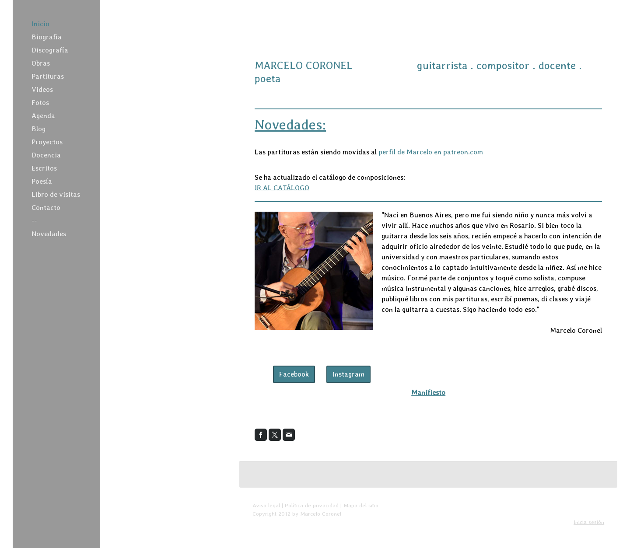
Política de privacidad (312, 505)
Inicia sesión (589, 522)
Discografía (50, 50)
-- (34, 220)
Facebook (294, 374)
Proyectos (47, 142)
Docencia (46, 155)
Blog (39, 129)
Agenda (43, 116)
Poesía (42, 181)
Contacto (46, 207)
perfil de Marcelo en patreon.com (430, 152)
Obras (41, 63)
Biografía (47, 37)
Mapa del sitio (360, 505)
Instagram (348, 374)
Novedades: (290, 124)
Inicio (40, 24)
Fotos (40, 102)
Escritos (44, 168)
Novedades (49, 234)
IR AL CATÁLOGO (282, 188)
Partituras (48, 76)
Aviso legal (266, 505)
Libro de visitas (56, 194)
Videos (42, 89)
